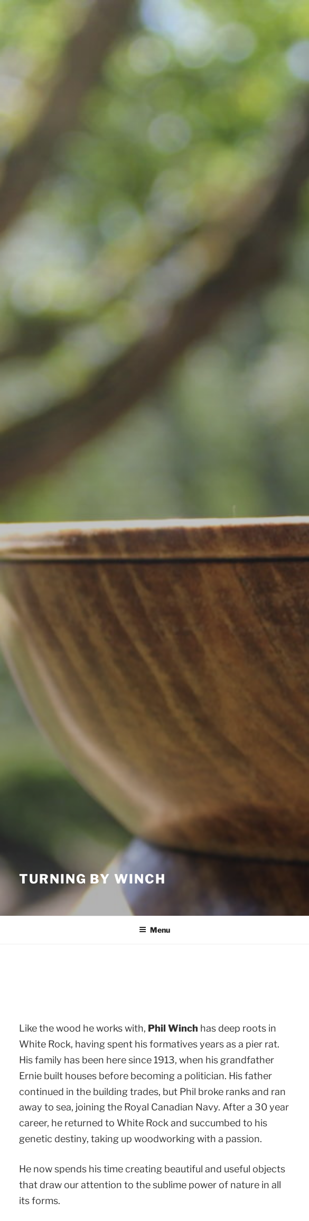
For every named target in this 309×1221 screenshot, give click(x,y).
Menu (154, 929)
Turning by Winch (92, 879)
